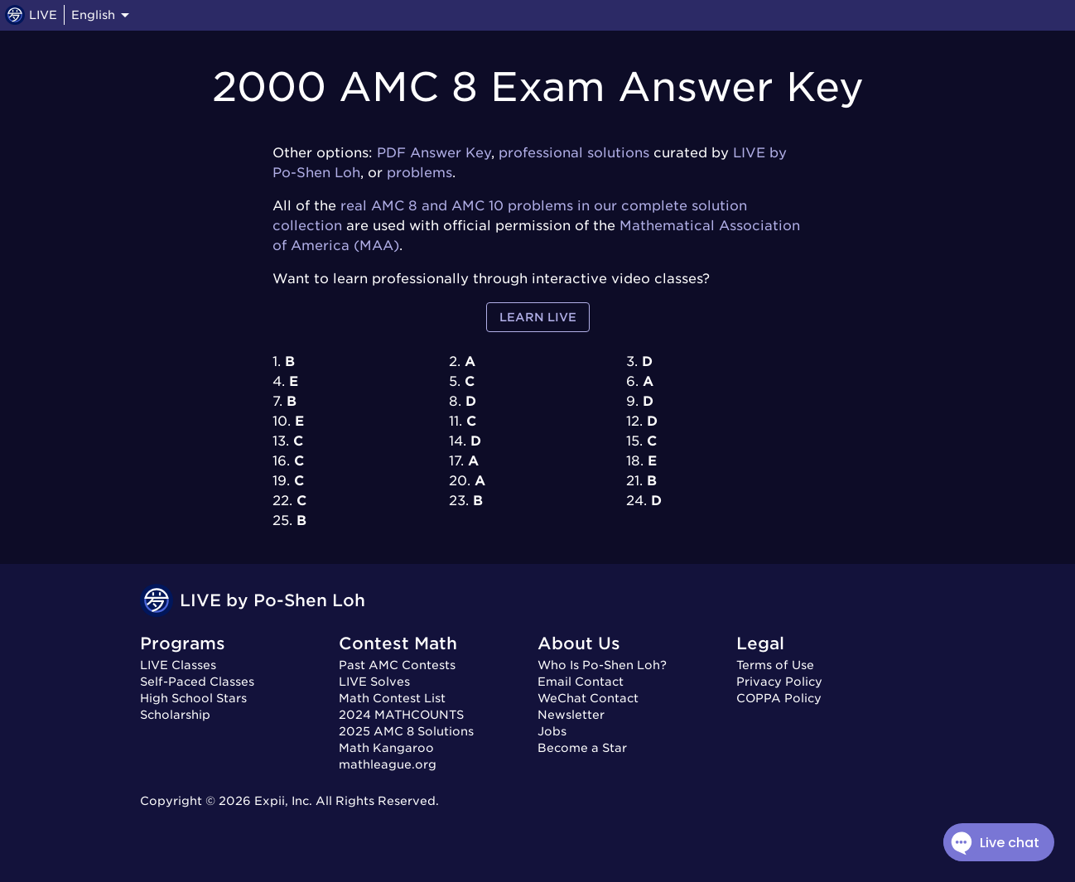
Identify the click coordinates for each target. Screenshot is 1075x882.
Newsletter (571, 714)
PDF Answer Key (434, 153)
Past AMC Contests (397, 665)
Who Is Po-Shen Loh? (602, 665)
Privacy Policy (779, 681)
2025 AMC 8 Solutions (406, 731)
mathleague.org (387, 764)
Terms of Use (775, 665)
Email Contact (581, 681)
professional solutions (574, 153)
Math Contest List (392, 698)
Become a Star (582, 747)
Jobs (552, 731)
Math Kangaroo (386, 747)
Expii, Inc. (283, 800)
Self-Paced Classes (197, 681)
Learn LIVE (538, 317)
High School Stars (193, 698)
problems (419, 173)
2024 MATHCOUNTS (401, 714)
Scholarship (175, 714)
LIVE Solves (374, 681)
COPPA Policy (779, 698)
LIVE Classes (178, 665)
